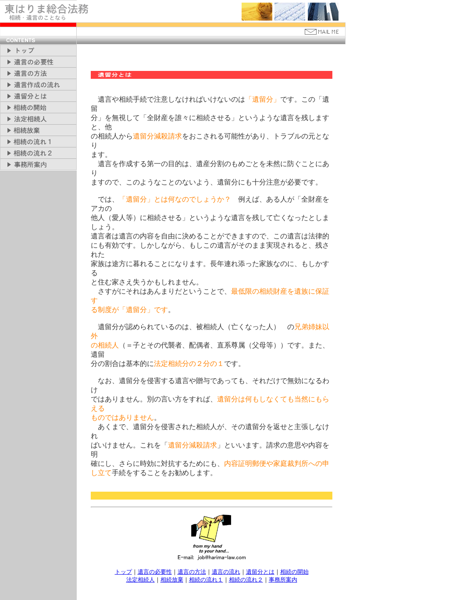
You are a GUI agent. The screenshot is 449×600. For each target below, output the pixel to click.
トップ (123, 571)
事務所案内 (283, 579)
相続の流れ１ (206, 579)
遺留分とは (260, 571)
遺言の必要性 (155, 571)
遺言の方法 (192, 571)
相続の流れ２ (246, 579)
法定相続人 (140, 579)
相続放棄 (171, 579)
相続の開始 (294, 571)
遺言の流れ (226, 571)
